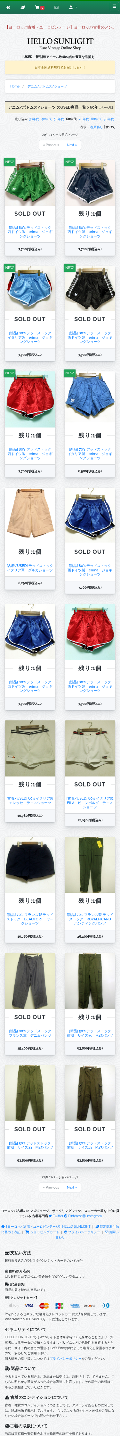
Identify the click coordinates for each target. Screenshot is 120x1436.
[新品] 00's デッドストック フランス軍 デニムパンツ (32, 1033)
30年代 (34, 119)
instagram (92, 1216)
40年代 (46, 119)
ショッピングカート (42, 1232)
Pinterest (73, 1216)
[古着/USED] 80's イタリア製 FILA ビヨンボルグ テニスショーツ (90, 802)
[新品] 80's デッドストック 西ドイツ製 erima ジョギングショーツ (31, 231)
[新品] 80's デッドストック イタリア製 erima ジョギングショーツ (31, 337)
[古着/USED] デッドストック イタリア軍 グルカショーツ (32, 567)
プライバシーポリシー (82, 1232)
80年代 (96, 119)
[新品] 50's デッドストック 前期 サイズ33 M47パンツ (31, 1145)
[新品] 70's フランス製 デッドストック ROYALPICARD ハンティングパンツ (91, 919)
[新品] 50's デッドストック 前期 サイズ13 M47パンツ (91, 1145)
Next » (72, 145)
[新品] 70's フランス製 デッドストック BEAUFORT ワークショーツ (29, 919)
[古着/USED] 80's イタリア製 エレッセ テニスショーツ (31, 800)
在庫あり (96, 127)
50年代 (59, 119)
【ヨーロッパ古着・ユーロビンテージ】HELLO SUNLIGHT (46, 1226)
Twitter (56, 1216)
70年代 (84, 119)
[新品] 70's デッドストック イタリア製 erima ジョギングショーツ (91, 453)
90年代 (109, 119)
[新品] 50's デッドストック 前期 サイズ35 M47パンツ (91, 1033)
